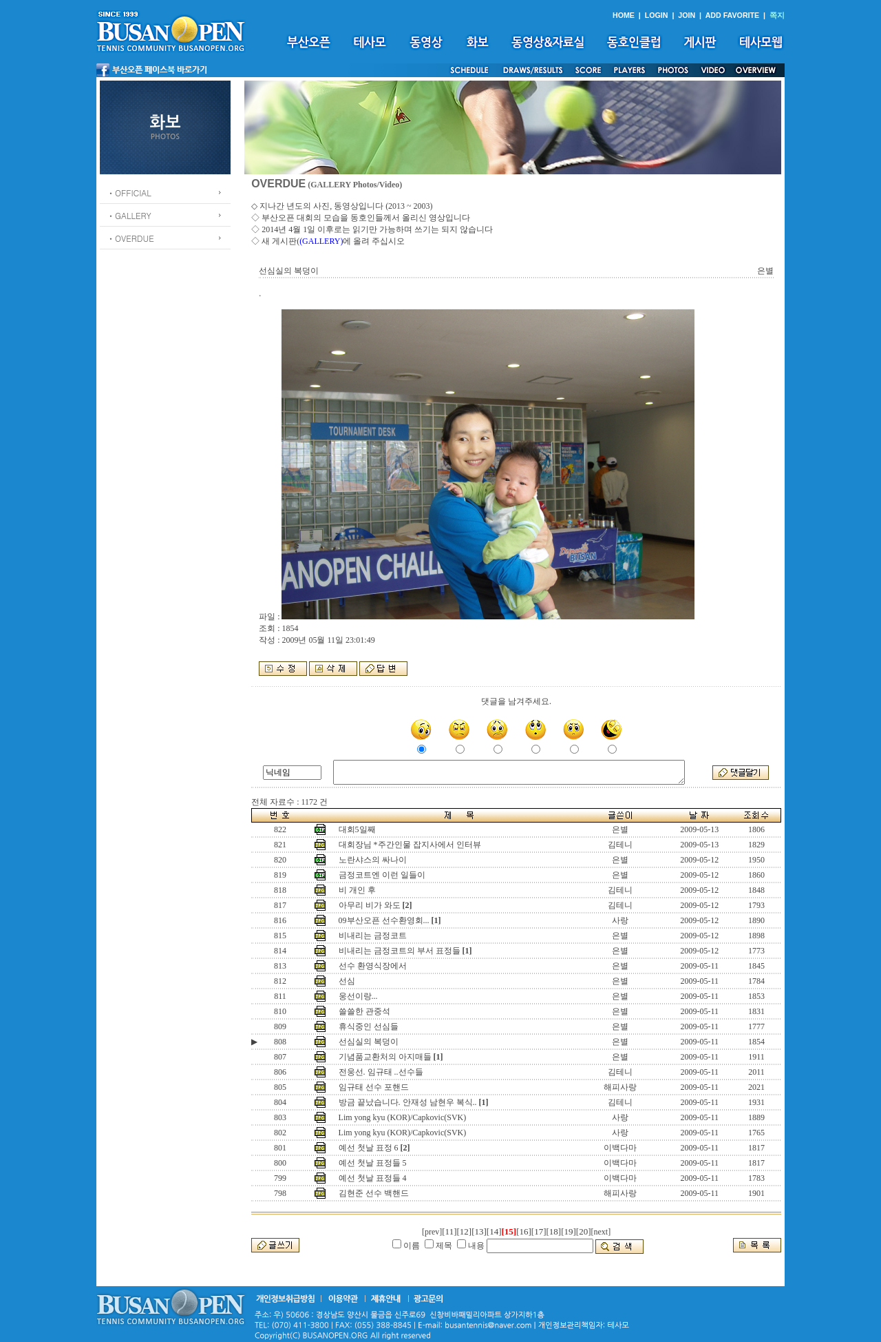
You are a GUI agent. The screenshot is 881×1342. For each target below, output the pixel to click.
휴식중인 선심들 (369, 1026)
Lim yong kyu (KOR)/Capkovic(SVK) (403, 1117)
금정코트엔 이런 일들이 (382, 875)
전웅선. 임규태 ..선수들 (381, 1072)
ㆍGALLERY (129, 215)
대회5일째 (357, 829)
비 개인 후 (357, 890)
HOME (624, 15)
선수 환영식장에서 (373, 966)
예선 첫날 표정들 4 (373, 1178)
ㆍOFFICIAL (129, 192)
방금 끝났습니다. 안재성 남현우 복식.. (408, 1102)
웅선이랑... (358, 996)
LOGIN (656, 15)
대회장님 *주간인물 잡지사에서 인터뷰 (410, 844)
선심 (347, 981)
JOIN (686, 15)
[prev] (432, 1232)
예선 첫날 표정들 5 (373, 1163)
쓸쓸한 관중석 (364, 1011)
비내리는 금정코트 (373, 935)
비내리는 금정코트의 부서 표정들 (399, 951)
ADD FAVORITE (732, 15)
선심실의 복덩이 (369, 1041)
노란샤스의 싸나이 (373, 860)
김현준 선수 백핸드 (374, 1193)
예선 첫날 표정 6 (369, 1148)
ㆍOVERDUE (130, 238)
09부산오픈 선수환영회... (384, 920)
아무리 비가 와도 (370, 905)
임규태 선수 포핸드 (374, 1087)
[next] (601, 1232)
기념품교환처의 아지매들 (385, 1057)
